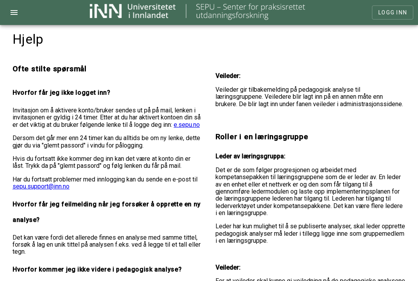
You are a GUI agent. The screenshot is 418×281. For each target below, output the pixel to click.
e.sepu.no (187, 124)
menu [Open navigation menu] (14, 12)
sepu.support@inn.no (40, 186)
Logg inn (392, 12)
